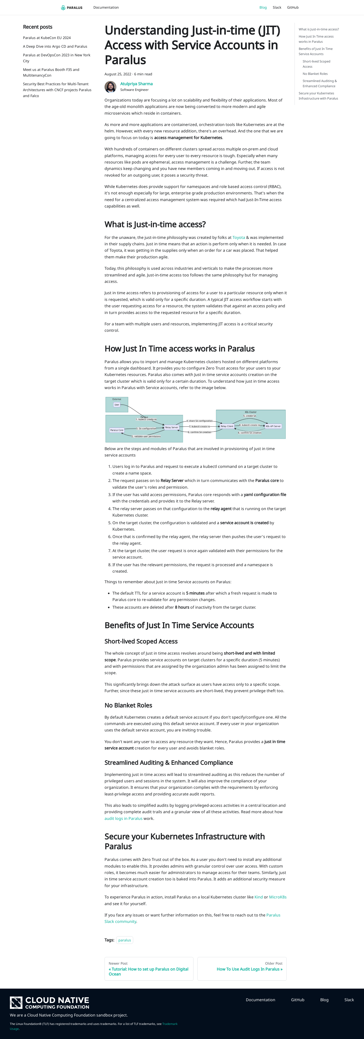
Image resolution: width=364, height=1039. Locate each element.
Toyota (239, 237)
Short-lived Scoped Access (316, 64)
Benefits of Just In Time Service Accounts (316, 51)
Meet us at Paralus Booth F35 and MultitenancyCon (51, 72)
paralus (124, 940)
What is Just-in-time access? (319, 29)
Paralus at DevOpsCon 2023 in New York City (56, 58)
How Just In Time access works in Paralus (316, 39)
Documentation (106, 7)
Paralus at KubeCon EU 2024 (47, 37)
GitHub (293, 7)
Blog (263, 7)
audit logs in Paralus (124, 818)
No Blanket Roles (315, 73)
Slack (277, 7)
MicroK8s (278, 897)
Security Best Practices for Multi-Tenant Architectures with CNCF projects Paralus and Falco (57, 90)
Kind (259, 897)
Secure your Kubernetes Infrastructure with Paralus (318, 96)
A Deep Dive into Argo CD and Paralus (55, 46)
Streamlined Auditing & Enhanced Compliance (320, 83)
